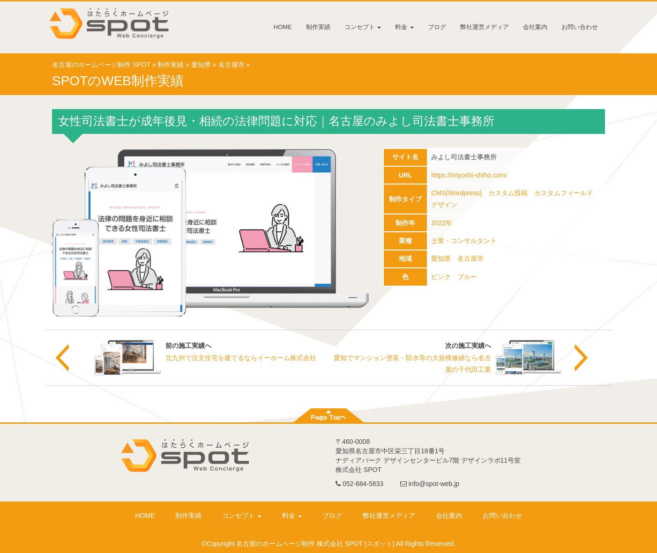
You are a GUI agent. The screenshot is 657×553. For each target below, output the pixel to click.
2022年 (441, 223)
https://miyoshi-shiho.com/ (469, 175)
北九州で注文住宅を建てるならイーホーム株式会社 (240, 357)
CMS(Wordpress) (456, 193)
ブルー (467, 276)
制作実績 (318, 26)
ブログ (437, 26)
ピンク (441, 276)
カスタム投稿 (508, 193)
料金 (404, 26)
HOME (283, 26)
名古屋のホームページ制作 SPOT (101, 64)
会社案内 (535, 26)
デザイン (444, 204)
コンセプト (362, 26)
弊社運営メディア (484, 26)
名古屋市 (231, 64)
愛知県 (201, 64)
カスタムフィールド (563, 193)
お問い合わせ (579, 26)
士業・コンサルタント (464, 240)
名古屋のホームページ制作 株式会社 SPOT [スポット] (315, 543)
